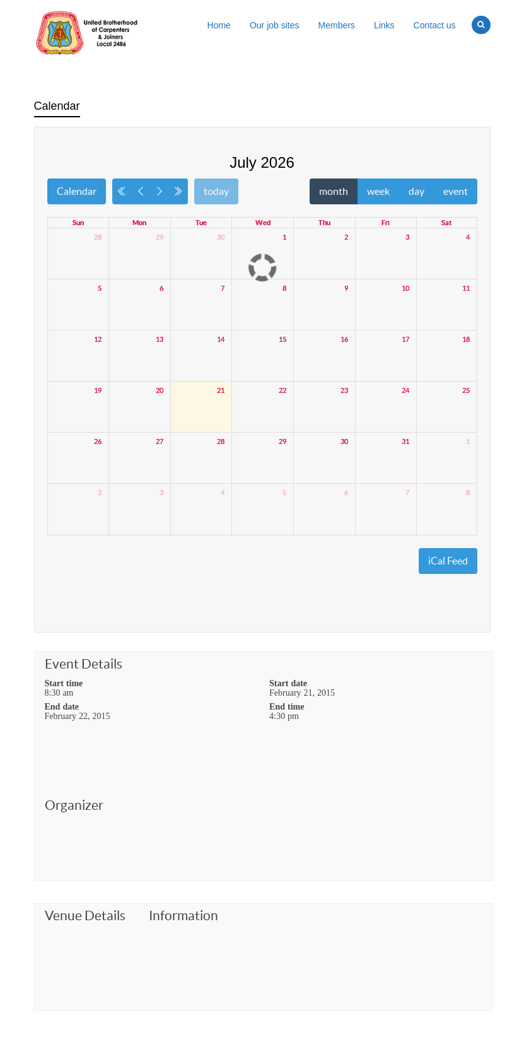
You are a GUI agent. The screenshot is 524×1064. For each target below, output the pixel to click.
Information (183, 915)
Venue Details (85, 915)
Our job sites (275, 25)
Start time (64, 683)
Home (219, 25)
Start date (288, 683)
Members (336, 25)
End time (286, 706)
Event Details (83, 664)
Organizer (74, 805)
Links (384, 25)
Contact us (435, 25)
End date (62, 706)
